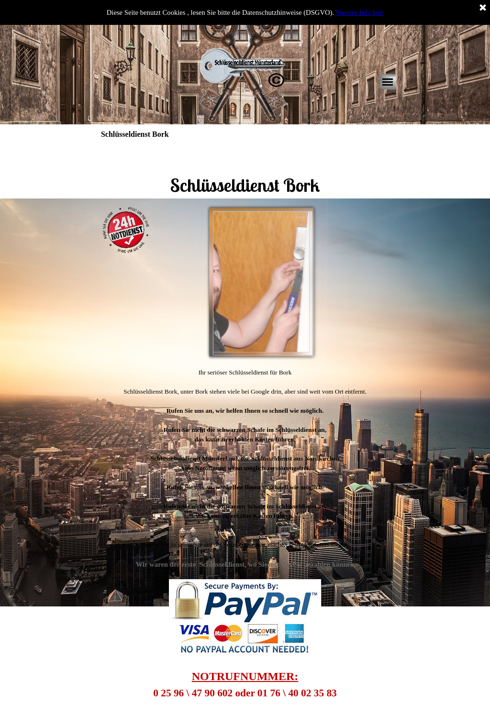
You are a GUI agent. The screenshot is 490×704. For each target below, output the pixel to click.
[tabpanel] (245, 171)
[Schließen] (483, 8)
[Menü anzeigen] (387, 82)
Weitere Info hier (360, 12)
